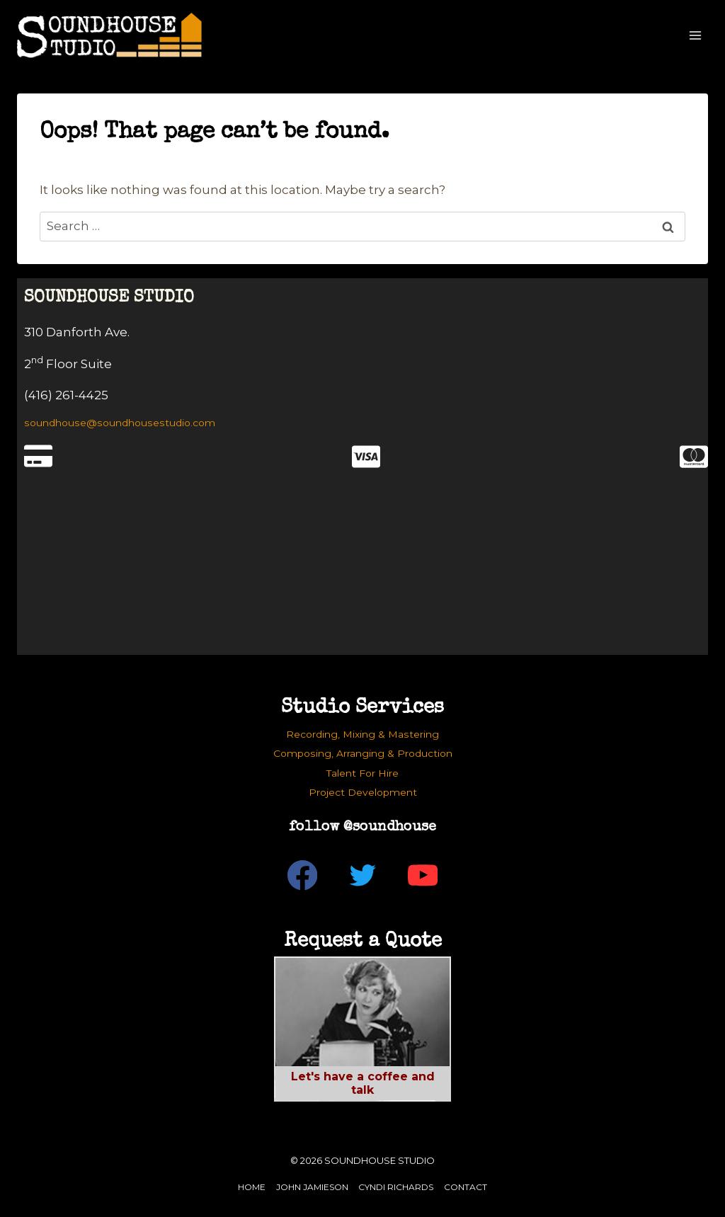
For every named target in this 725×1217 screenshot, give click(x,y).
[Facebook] (303, 875)
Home (252, 1187)
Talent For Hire (362, 773)
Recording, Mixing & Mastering (362, 734)
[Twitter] (363, 875)
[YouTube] (423, 875)
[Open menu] (695, 35)
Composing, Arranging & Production (362, 753)
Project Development (363, 792)
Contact (465, 1187)
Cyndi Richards (395, 1187)
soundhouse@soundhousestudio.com (119, 422)
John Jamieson (312, 1187)
